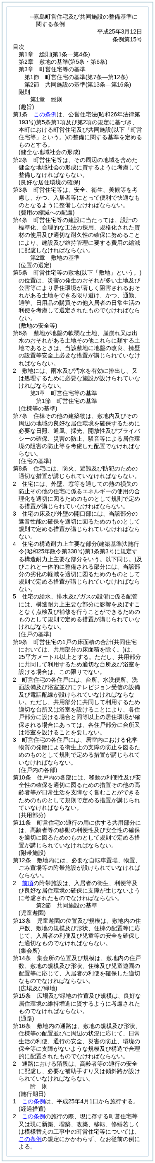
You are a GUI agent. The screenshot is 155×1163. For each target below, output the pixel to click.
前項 (27, 883)
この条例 (45, 114)
